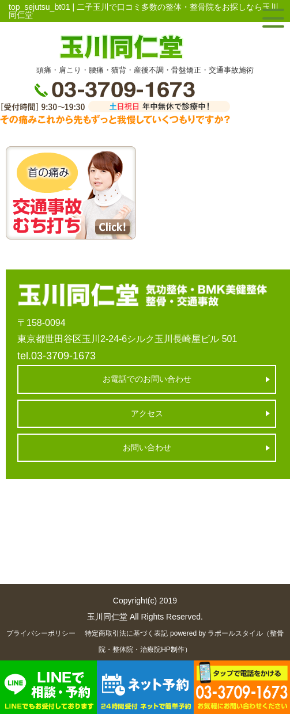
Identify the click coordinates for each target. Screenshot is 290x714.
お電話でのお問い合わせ (147, 378)
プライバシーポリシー (41, 633)
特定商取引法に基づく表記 (126, 633)
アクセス (147, 413)
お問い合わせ (147, 447)
